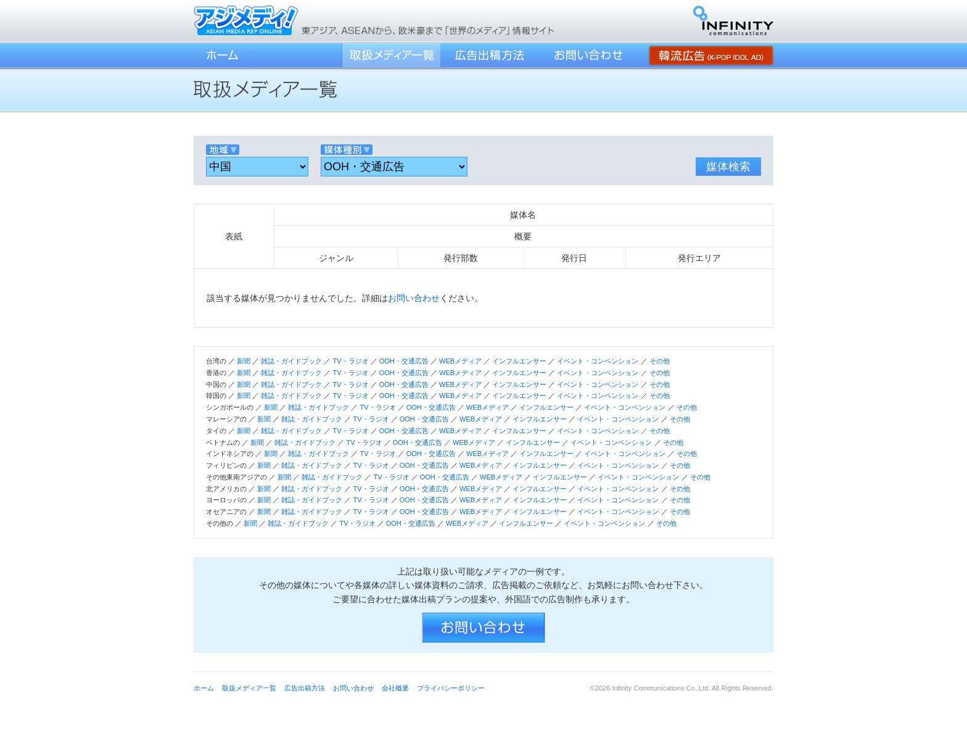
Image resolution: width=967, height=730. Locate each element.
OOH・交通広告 (404, 361)
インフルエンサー (519, 361)
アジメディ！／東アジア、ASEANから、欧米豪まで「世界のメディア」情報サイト (246, 20)
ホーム (221, 55)
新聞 (243, 361)
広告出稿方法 (489, 55)
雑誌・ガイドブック (291, 361)
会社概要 (395, 688)
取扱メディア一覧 (391, 55)
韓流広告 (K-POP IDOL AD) (711, 55)
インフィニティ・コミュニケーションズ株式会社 (733, 20)
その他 (659, 361)
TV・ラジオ (350, 361)
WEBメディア (460, 361)
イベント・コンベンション (597, 361)
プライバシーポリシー (451, 688)
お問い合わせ (588, 55)
